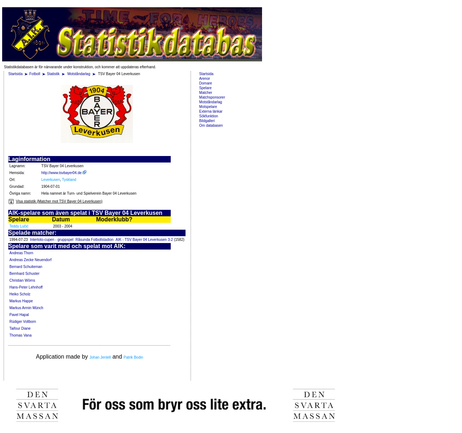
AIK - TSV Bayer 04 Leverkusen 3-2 (144, 240)
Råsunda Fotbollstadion (94, 240)
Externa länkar (210, 111)
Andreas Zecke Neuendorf (30, 260)
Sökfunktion (208, 116)
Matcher (205, 93)
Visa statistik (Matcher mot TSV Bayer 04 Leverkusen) (55, 201)
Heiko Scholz (19, 294)
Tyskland (69, 180)
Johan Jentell (100, 357)
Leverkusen (51, 180)
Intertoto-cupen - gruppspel (51, 240)
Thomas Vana (20, 335)
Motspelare (208, 107)
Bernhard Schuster (24, 274)
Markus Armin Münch (26, 308)
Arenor (204, 79)
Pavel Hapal (19, 315)
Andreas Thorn (21, 253)
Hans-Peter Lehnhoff (26, 287)
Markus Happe (21, 301)
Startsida (15, 74)
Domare (205, 83)
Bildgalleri (207, 121)
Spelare (205, 88)
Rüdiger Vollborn (22, 322)
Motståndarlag (79, 74)
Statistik (53, 74)
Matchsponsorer (212, 97)
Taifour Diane (20, 328)
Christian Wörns (22, 280)
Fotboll (34, 74)
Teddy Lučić (19, 226)
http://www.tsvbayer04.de (64, 173)
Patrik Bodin (133, 357)
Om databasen (211, 125)
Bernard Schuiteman (25, 267)
